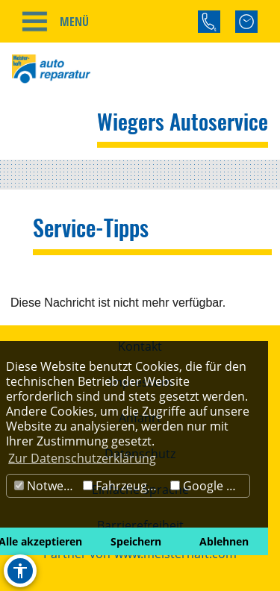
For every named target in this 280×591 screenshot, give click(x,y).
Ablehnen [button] (224, 541)
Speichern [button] (136, 541)
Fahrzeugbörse (125, 486)
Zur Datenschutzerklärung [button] (82, 458)
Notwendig (46, 486)
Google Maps (209, 486)
